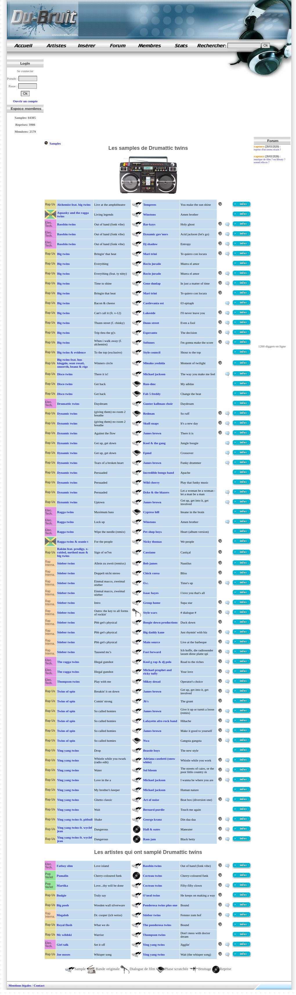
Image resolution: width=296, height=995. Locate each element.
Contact (39, 985)
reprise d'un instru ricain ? (267, 149)
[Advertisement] (130, 96)
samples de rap (23, 45)
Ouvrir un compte (25, 101)
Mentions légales (20, 985)
